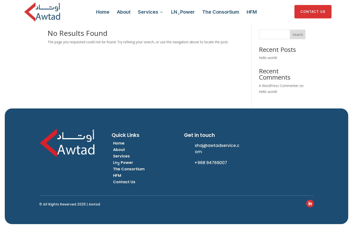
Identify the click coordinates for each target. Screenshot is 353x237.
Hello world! (268, 66)
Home (102, 12)
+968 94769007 (210, 171)
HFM (252, 12)
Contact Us (124, 190)
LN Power (183, 12)
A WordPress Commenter (279, 94)
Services (151, 12)
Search (298, 42)
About (123, 12)
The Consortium (220, 12)
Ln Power (123, 170)
